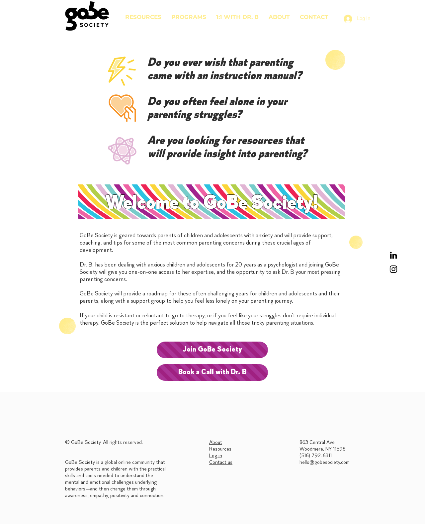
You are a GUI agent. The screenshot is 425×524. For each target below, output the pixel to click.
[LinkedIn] (393, 255)
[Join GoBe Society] (212, 350)
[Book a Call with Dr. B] (212, 372)
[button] (188, 17)
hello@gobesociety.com (324, 462)
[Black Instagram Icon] (393, 269)
